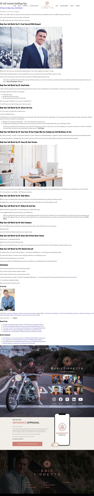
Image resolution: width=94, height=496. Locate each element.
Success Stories (34, 5)
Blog (57, 5)
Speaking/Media (64, 5)
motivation (21, 313)
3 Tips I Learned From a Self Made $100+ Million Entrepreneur (28, 338)
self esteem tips (18, 315)
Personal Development (30, 313)
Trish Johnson (6, 338)
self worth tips (36, 315)
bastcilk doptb (7, 343)
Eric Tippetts (6, 340)
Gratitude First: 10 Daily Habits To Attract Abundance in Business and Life (22, 331)
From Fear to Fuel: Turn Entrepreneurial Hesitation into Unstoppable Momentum (24, 328)
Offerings (25, 5)
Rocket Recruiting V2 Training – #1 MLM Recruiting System (27, 340)
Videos (72, 5)
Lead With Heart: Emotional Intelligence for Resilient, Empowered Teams (22, 330)
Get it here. (74, 277)
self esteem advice (9, 315)
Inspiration (10, 313)
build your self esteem (79, 313)
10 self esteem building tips (51, 313)
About (19, 5)
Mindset (15, 313)
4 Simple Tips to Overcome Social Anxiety (24, 343)
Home (14, 5)
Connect (78, 5)
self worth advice (27, 315)
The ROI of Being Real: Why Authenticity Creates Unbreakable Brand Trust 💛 (23, 326)
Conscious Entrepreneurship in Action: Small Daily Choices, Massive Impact (23, 324)
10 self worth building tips (66, 313)
